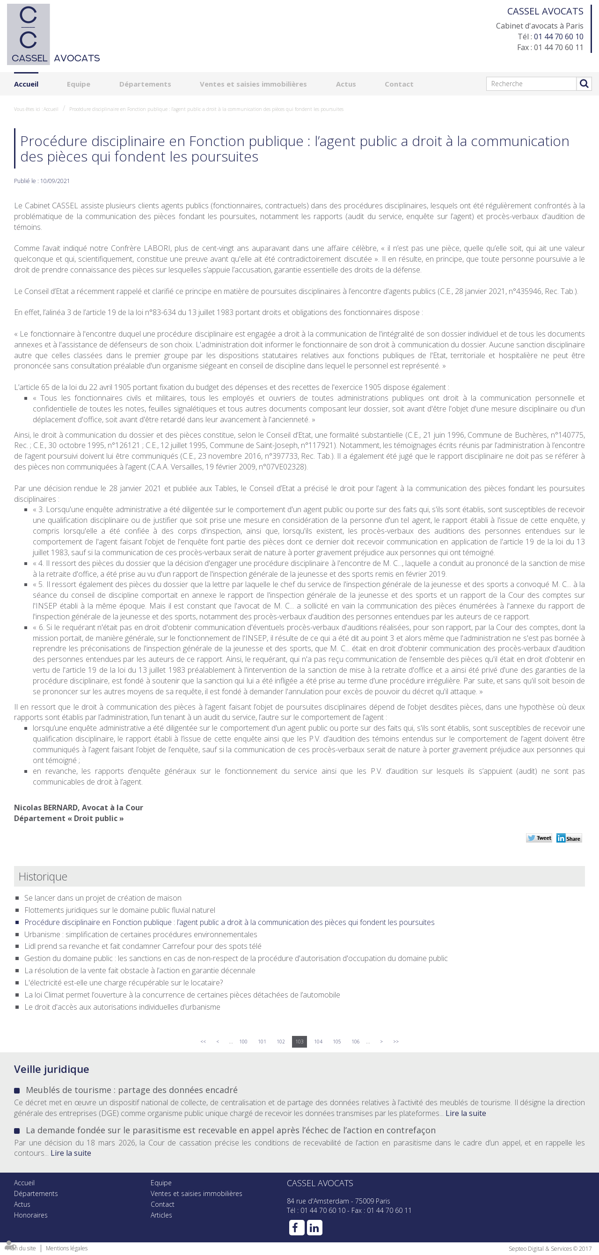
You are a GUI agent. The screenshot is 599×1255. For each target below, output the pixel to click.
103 (299, 1041)
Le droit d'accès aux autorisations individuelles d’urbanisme (122, 1007)
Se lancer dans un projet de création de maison (103, 898)
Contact (399, 83)
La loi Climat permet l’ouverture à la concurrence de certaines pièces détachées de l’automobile (182, 995)
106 (355, 1041)
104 (318, 1041)
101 (262, 1041)
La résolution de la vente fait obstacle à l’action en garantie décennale (140, 970)
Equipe (78, 83)
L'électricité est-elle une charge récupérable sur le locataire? (123, 982)
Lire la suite (466, 1113)
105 (337, 1041)
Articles (161, 1215)
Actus (346, 83)
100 (243, 1041)
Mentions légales (67, 1248)
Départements (145, 83)
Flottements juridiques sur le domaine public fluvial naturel (119, 910)
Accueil (26, 83)
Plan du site (21, 1248)
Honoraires (31, 1215)
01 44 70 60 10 (559, 36)
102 (281, 1041)
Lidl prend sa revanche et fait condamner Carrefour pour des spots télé (143, 946)
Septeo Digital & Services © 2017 (550, 1249)
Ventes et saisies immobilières (253, 83)
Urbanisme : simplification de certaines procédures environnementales (140, 934)
